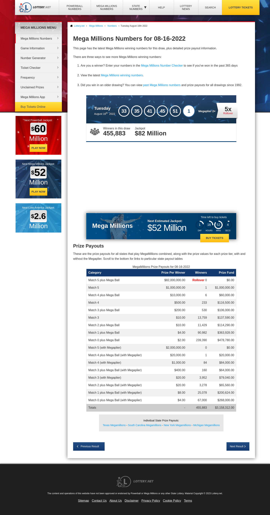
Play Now (38, 147)
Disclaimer (131, 500)
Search (210, 7)
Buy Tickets (214, 237)
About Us (116, 500)
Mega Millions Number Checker (162, 65)
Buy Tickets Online (33, 106)
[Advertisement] (161, 175)
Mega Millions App (33, 97)
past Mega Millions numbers (162, 85)
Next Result (236, 446)
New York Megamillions (177, 425)
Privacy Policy (150, 500)
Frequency (28, 77)
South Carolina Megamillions (144, 425)
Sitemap (83, 500)
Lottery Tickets (241, 7)
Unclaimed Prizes (32, 87)
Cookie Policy (172, 500)
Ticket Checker (30, 67)
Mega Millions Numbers (106, 8)
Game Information (33, 48)
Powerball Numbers (75, 8)
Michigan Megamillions (206, 425)
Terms (188, 500)
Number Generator (33, 58)
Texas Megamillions (114, 425)
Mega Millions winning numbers (122, 75)
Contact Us (99, 500)
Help (161, 7)
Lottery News (186, 8)
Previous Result (90, 446)
